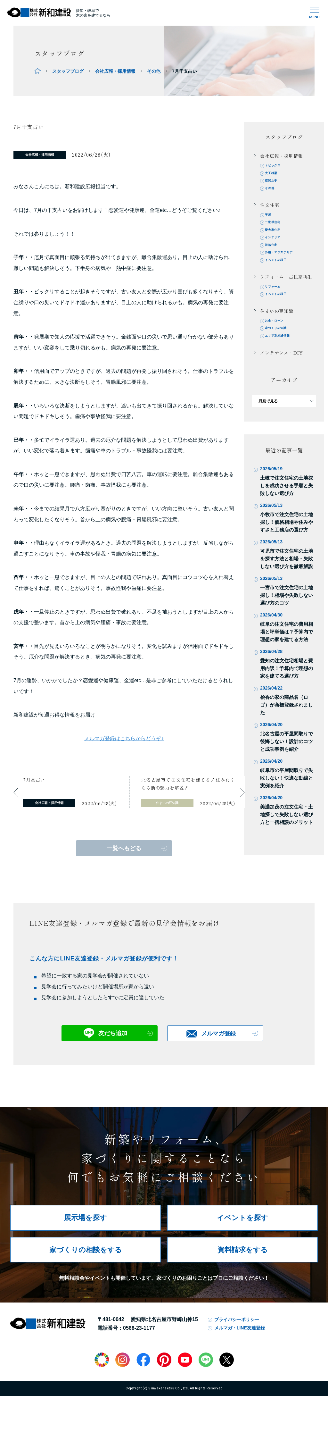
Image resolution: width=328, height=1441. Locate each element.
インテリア (276, 248)
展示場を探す (85, 1239)
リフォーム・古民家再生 (286, 292)
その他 (153, 71)
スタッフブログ (68, 71)
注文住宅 (269, 210)
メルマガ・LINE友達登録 (239, 1349)
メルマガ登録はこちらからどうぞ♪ (124, 738)
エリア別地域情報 (282, 358)
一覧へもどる (124, 848)
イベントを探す (242, 1239)
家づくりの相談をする (85, 1271)
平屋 (270, 221)
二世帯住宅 (276, 230)
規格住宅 (274, 257)
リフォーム (276, 303)
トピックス (276, 166)
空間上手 (274, 184)
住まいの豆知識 (276, 329)
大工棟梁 (274, 175)
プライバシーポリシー (236, 1340)
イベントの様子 (280, 275)
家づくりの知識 (280, 349)
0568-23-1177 (139, 1349)
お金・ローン (278, 340)
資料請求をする (242, 1271)
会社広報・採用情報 (115, 71)
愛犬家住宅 (276, 239)
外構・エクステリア (285, 266)
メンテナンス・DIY (281, 375)
